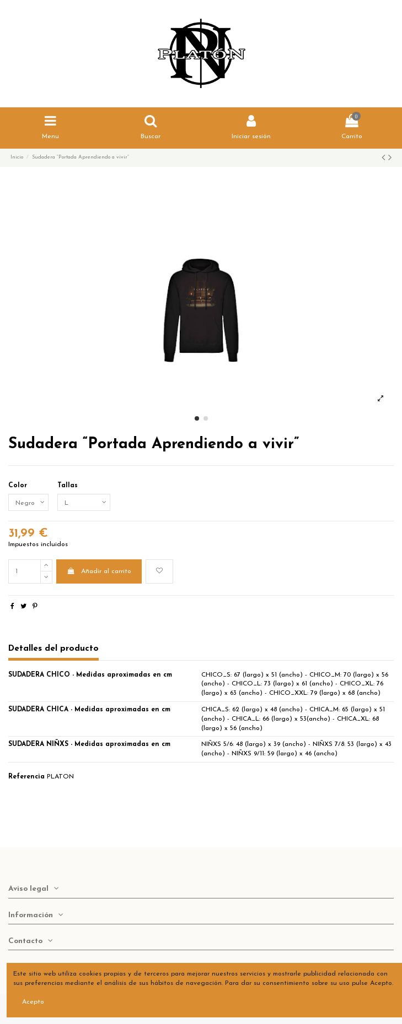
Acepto (33, 1002)
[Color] (28, 502)
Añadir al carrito (99, 571)
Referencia (26, 777)
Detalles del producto (53, 648)
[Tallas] (83, 502)
